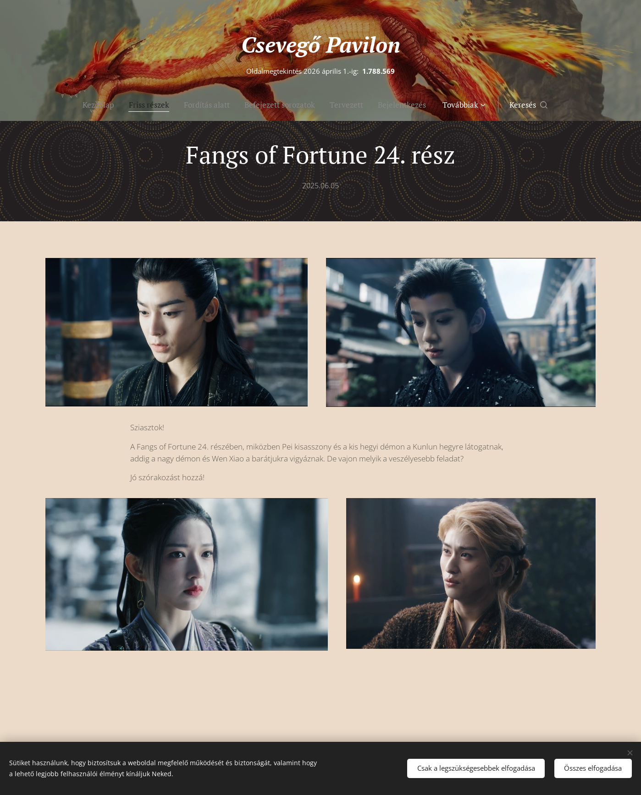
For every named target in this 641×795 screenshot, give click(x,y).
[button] (564, 104)
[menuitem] (66, 104)
